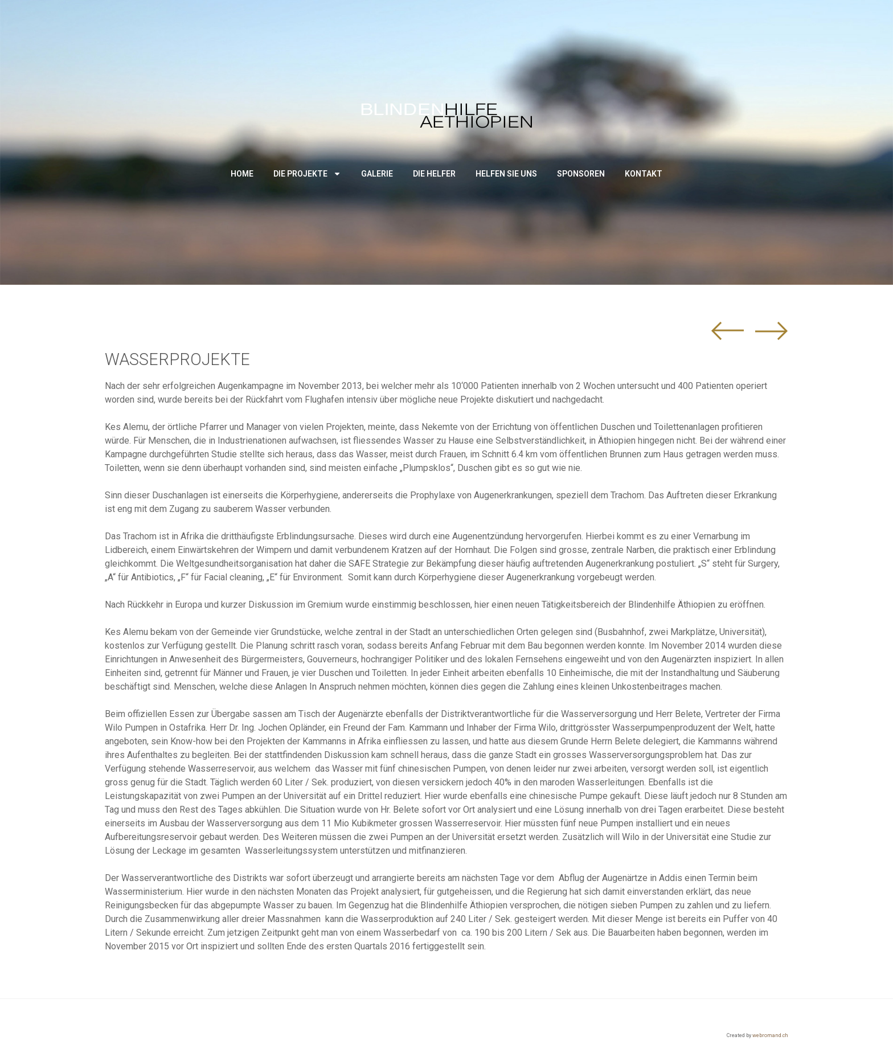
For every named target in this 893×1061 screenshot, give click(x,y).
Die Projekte (307, 173)
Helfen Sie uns (506, 173)
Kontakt (643, 173)
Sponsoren (581, 173)
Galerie (377, 173)
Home (242, 173)
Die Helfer (434, 173)
